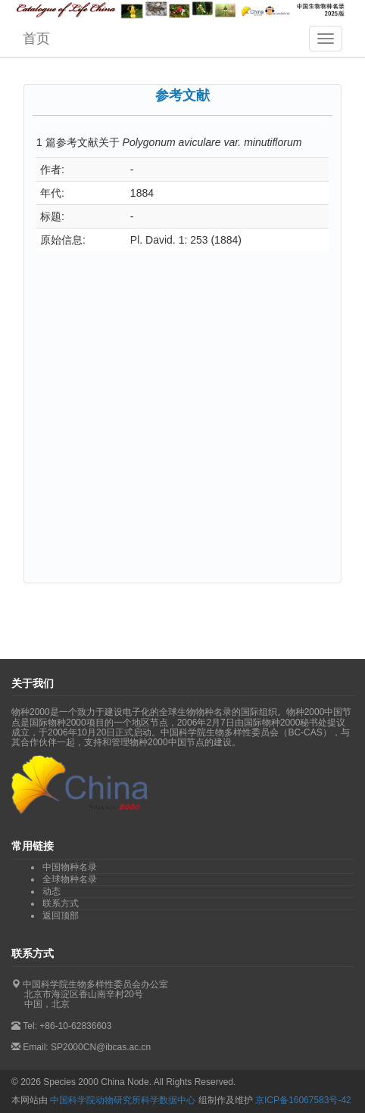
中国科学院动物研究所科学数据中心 (122, 1100)
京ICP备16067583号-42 (303, 1100)
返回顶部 (60, 915)
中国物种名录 (69, 867)
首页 (36, 38)
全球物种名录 (69, 879)
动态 (51, 891)
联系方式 (60, 903)
